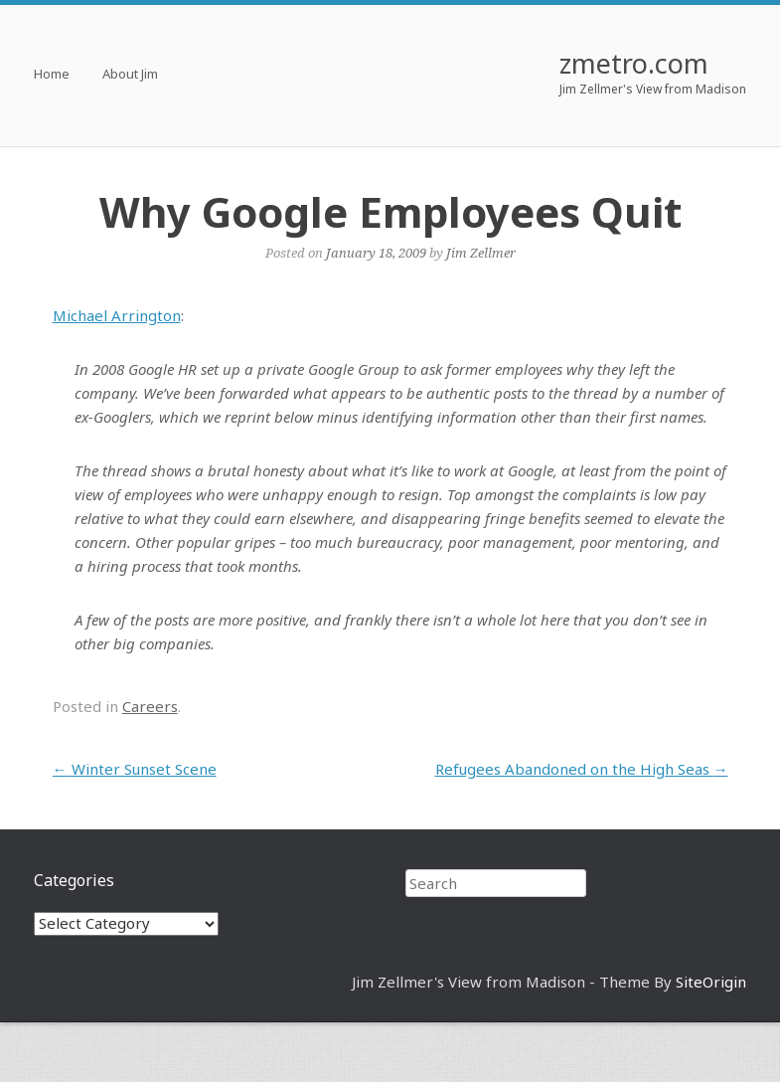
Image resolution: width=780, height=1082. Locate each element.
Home (52, 75)
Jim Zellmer (481, 253)
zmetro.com (633, 63)
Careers (150, 706)
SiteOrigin (711, 982)
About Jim (130, 75)
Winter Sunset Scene (135, 769)
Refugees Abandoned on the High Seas (581, 769)
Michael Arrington (117, 315)
